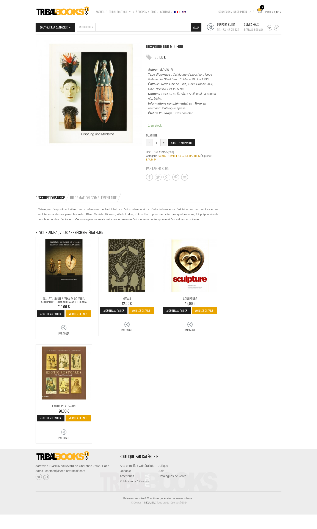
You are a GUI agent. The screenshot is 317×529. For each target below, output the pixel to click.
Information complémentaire (93, 197)
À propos (141, 12)
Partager (63, 340)
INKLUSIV (149, 517)
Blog (153, 12)
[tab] (52, 197)
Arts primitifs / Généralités (137, 480)
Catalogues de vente (172, 490)
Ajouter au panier (182, 142)
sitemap (188, 512)
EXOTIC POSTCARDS (63, 413)
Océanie (125, 485)
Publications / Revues (134, 495)
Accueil (100, 12)
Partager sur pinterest (175, 176)
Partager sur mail (184, 176)
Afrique (163, 480)
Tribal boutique (119, 12)
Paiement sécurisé (134, 512)
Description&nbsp (50, 197)
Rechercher (86, 26)
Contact (165, 12)
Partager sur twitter (158, 176)
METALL (127, 297)
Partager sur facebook (149, 176)
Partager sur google (166, 176)
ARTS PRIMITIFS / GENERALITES (179, 155)
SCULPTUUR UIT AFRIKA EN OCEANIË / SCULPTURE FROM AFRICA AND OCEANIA (64, 299)
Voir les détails (64, 320)
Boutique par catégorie (53, 27)
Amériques (127, 490)
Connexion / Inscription (234, 12)
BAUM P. (151, 158)
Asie (161, 485)
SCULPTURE (190, 297)
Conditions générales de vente (164, 512)
